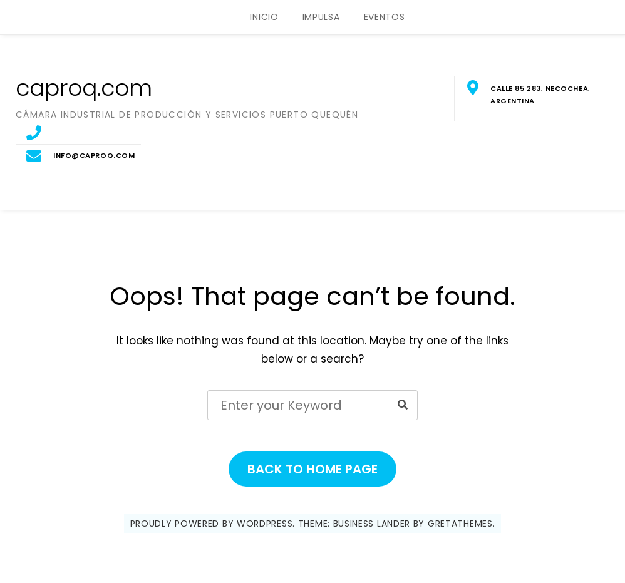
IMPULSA (321, 17)
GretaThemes (460, 523)
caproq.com (84, 88)
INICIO (264, 17)
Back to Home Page (312, 469)
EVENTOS (384, 17)
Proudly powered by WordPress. (212, 523)
